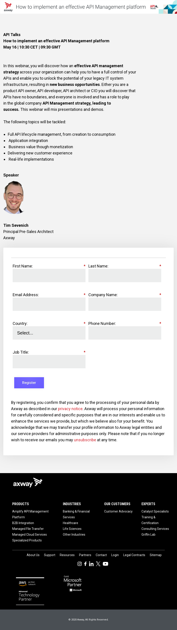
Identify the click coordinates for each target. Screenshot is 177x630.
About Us (33, 555)
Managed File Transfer (28, 529)
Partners (85, 555)
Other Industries (74, 534)
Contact (101, 555)
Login (115, 555)
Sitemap (156, 555)
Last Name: (124, 266)
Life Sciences (72, 529)
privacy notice (70, 408)
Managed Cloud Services (29, 534)
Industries (72, 504)
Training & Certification (150, 520)
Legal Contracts (134, 555)
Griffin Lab (148, 534)
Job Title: (49, 352)
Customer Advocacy (118, 511)
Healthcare (70, 523)
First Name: (49, 266)
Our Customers (117, 504)
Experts (148, 504)
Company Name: (124, 294)
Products (20, 504)
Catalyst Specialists (155, 511)
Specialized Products (27, 540)
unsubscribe (85, 440)
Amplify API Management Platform (30, 514)
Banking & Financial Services (76, 514)
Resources (67, 555)
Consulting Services (155, 529)
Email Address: (49, 294)
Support (49, 555)
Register (29, 383)
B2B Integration (23, 523)
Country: (49, 323)
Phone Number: (124, 323)
